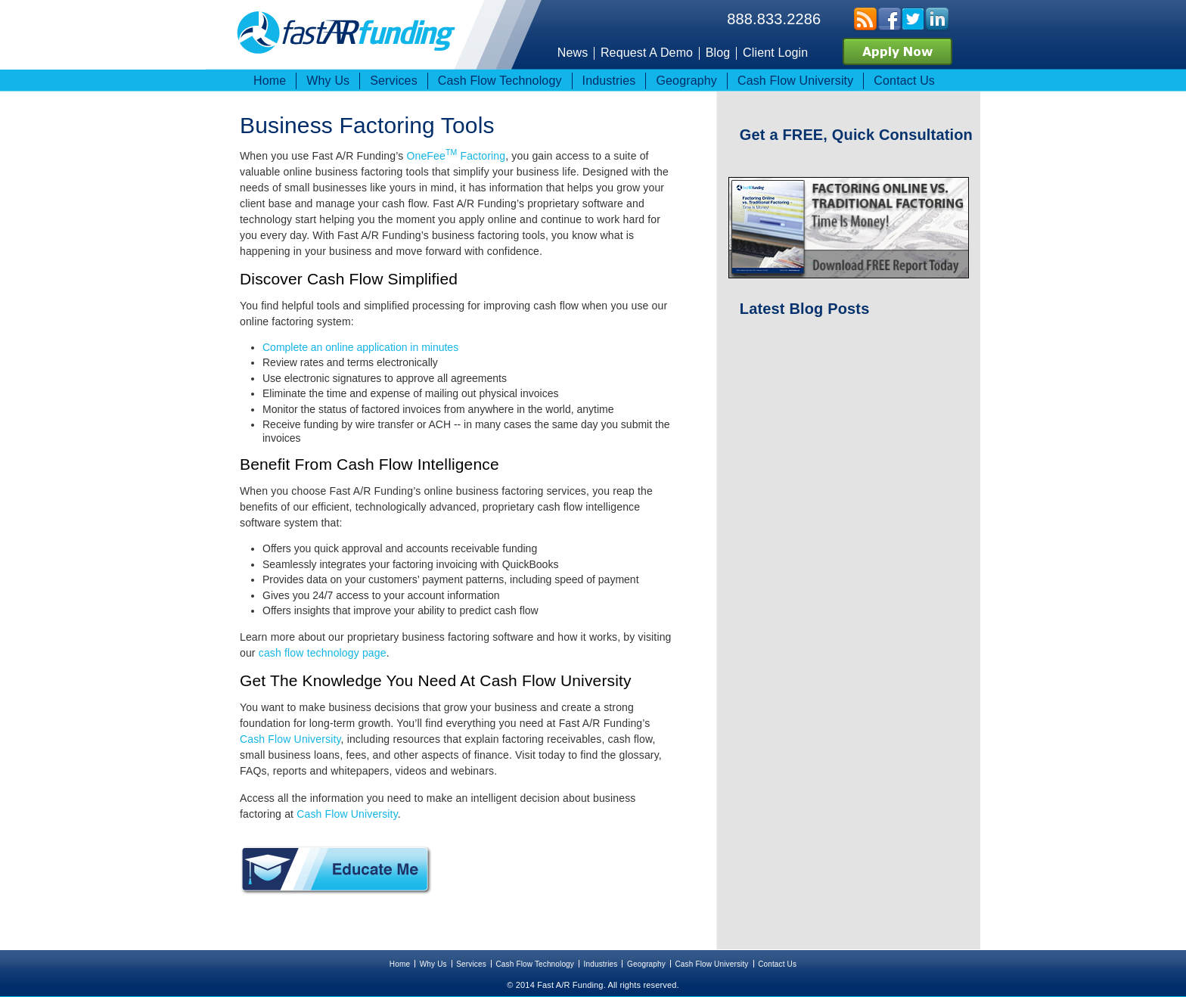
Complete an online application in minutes (360, 347)
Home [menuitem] (269, 80)
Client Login (775, 52)
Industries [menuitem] (609, 80)
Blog (718, 52)
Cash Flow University (290, 739)
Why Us (433, 964)
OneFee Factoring (455, 156)
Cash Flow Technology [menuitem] (500, 80)
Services (471, 964)
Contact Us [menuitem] (904, 80)
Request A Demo (647, 52)
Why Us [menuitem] (327, 80)
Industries (601, 964)
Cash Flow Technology (534, 964)
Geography (646, 964)
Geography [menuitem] (686, 80)
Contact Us (777, 964)
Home (400, 964)
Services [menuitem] (394, 80)
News (572, 52)
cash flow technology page (323, 653)
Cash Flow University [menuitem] (795, 80)
